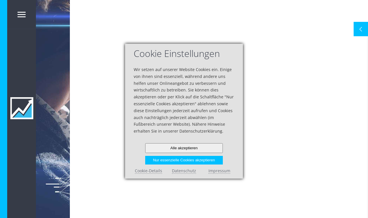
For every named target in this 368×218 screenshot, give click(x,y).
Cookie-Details (148, 170)
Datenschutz (184, 170)
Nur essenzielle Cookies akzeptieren (184, 160)
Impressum (219, 170)
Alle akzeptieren (184, 148)
